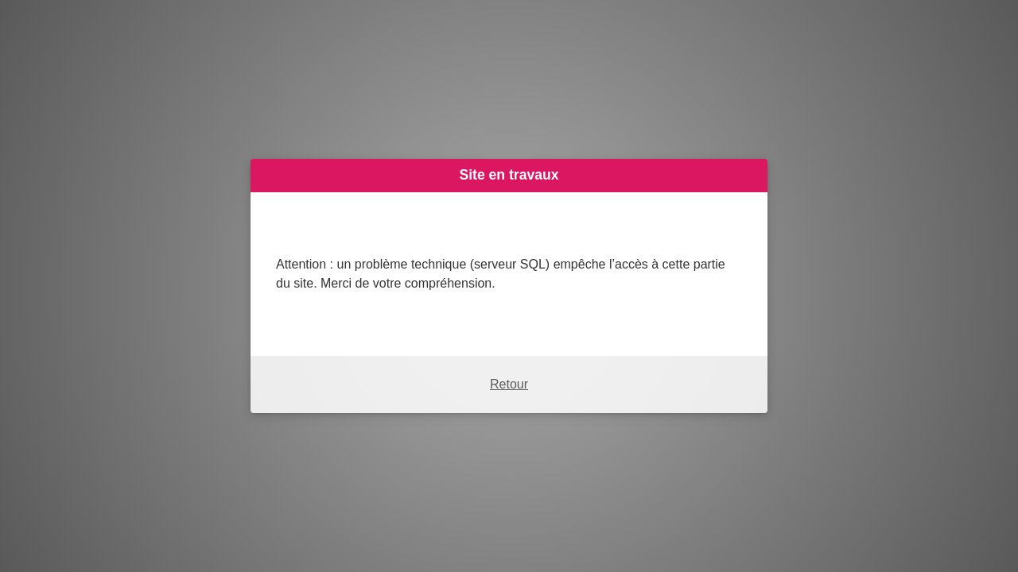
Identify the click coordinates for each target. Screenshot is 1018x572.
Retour (509, 384)
